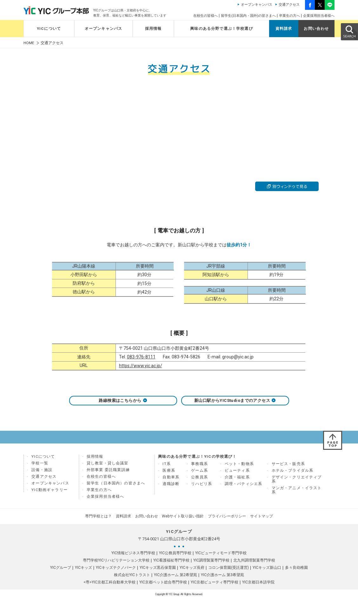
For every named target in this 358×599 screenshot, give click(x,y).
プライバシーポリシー (227, 516)
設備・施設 (41, 470)
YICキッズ (83, 567)
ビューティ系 (237, 470)
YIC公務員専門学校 (175, 553)
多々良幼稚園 (296, 567)
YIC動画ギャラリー (49, 490)
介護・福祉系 (237, 477)
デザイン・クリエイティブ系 (297, 479)
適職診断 (170, 484)
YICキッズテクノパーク (116, 567)
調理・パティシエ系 (243, 484)
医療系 (168, 470)
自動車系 (170, 477)
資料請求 (283, 28)
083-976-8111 (141, 356)
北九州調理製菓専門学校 (254, 560)
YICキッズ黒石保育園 (158, 567)
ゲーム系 (199, 470)
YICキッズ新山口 (267, 567)
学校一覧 (39, 463)
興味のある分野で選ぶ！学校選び (221, 28)
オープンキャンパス (256, 5)
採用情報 (153, 28)
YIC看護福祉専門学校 (171, 560)
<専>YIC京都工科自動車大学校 (109, 582)
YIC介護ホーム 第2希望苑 (175, 575)
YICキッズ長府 (192, 567)
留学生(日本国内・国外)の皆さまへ (248, 16)
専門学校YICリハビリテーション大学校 (116, 560)
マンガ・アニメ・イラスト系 (297, 490)
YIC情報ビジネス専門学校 (133, 553)
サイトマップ (260, 516)
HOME (28, 43)
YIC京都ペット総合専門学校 (163, 582)
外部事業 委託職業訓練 (108, 470)
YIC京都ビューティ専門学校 (214, 582)
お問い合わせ (316, 28)
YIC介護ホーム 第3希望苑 (222, 575)
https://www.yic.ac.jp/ (140, 365)
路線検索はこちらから (123, 400)
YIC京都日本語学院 (258, 582)
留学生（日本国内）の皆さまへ (116, 483)
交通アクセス (289, 5)
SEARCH (349, 31)
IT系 (166, 464)
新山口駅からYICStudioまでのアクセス (235, 400)
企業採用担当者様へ (319, 16)
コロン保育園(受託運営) (228, 567)
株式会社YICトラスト (132, 575)
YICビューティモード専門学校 (221, 553)
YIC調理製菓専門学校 (211, 560)
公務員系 (199, 477)
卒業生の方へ (289, 16)
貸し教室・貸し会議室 (108, 463)
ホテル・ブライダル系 (293, 470)
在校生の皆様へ (205, 16)
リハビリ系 (201, 484)
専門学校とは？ (99, 516)
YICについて (49, 28)
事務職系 (199, 464)
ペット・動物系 (239, 464)
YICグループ (60, 567)
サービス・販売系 (288, 464)
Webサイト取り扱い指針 (183, 516)
